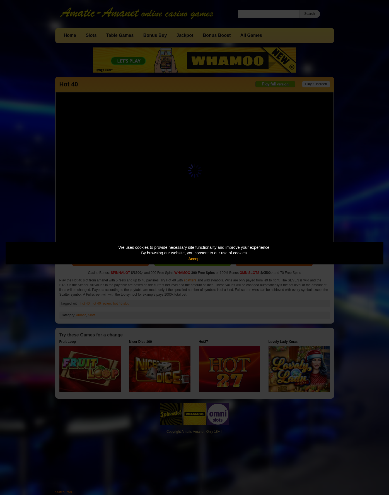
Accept (195, 259)
